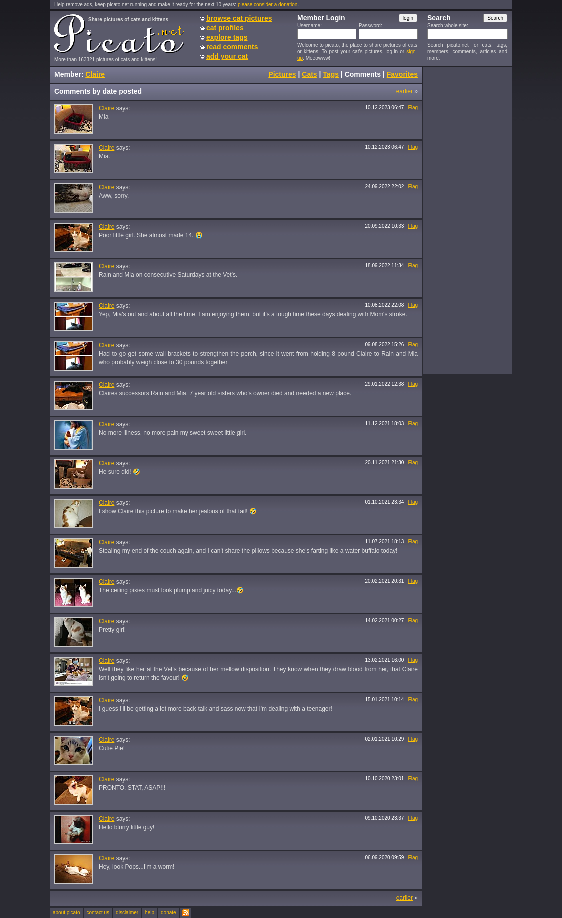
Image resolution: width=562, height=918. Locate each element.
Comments (363, 74)
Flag (413, 107)
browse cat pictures (239, 18)
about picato (66, 912)
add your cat (227, 56)
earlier (404, 91)
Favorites (402, 74)
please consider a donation (268, 4)
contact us (98, 912)
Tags (331, 74)
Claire (95, 74)
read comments (232, 47)
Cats (309, 74)
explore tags (226, 37)
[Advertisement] (467, 220)
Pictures (282, 74)
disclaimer (127, 912)
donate (168, 912)
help (149, 912)
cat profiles (225, 28)
